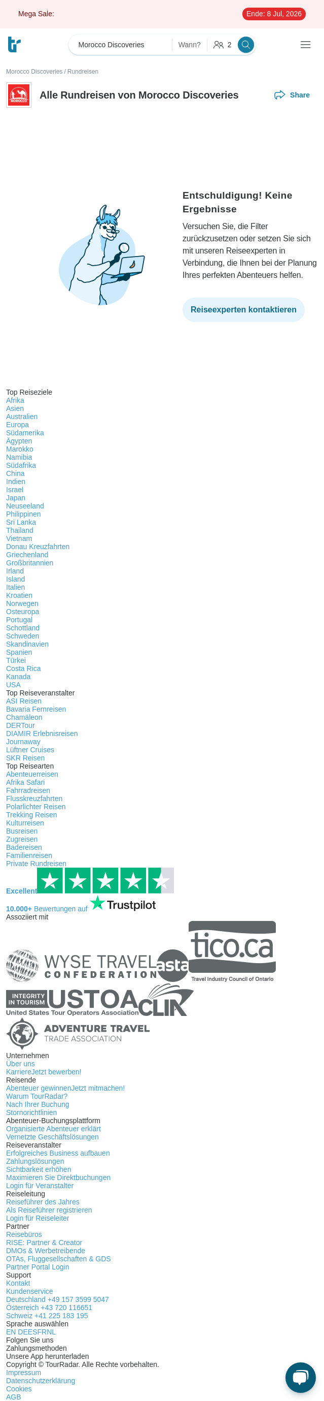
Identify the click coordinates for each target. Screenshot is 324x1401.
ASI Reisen (24, 701)
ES (33, 1332)
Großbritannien (29, 563)
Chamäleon (24, 717)
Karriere (44, 1072)
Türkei (16, 660)
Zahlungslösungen (35, 1161)
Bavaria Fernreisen (36, 709)
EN (12, 1332)
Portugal (19, 620)
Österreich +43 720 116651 (49, 1307)
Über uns (20, 1064)
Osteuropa (22, 612)
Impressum (23, 1372)
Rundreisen (82, 71)
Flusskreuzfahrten (34, 798)
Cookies (19, 1389)
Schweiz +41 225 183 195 (47, 1316)
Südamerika (25, 433)
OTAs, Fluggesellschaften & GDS (58, 1259)
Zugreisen (22, 839)
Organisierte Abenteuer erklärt (53, 1129)
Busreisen (22, 831)
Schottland (23, 628)
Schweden (22, 636)
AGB (13, 1397)
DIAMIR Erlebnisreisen (42, 733)
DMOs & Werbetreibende (45, 1251)
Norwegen (22, 603)
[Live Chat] (300, 1377)
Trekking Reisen (31, 815)
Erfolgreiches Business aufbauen (58, 1153)
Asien (15, 408)
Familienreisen (29, 855)
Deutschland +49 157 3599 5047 (57, 1299)
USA (13, 685)
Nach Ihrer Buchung (37, 1104)
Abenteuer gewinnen (65, 1088)
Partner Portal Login (37, 1267)
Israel (14, 490)
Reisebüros (24, 1234)
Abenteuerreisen (32, 774)
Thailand (19, 530)
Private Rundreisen (36, 863)
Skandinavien (27, 644)
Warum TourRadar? (36, 1096)
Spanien (19, 652)
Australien (22, 416)
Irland (15, 571)
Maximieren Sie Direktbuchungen (58, 1177)
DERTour (20, 725)
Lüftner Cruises (30, 750)
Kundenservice (29, 1291)
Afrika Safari (25, 782)
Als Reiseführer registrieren (49, 1210)
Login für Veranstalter (40, 1186)
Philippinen (23, 514)
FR (42, 1332)
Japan (15, 498)
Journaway (23, 742)
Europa (17, 425)
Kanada (18, 677)
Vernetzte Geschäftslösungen (52, 1137)
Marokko (19, 449)
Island (15, 579)
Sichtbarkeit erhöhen (38, 1169)
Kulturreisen (25, 823)
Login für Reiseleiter (37, 1218)
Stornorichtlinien (31, 1112)
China (15, 473)
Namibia (19, 457)
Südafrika (21, 465)
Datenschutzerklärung (40, 1381)
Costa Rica (23, 668)
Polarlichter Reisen (36, 807)
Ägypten (19, 441)
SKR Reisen (25, 758)
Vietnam (19, 538)
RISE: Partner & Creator (44, 1242)
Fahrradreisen (28, 790)
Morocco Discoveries (34, 71)
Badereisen (24, 847)
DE (22, 1332)
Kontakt (18, 1283)
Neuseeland (25, 506)
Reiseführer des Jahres (43, 1202)
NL (51, 1332)
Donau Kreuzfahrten (37, 547)
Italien (15, 587)
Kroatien (19, 595)
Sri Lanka (21, 522)
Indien (15, 481)
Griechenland (27, 555)
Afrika (15, 400)
